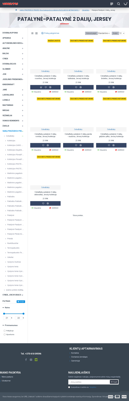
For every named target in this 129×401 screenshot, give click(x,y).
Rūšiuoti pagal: (82, 33)
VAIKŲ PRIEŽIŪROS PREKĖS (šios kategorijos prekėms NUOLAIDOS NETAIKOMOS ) (49, 10)
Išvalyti (21, 302)
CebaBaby (85, 10)
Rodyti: (115, 33)
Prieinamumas (11, 325)
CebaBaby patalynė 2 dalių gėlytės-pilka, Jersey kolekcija (111, 134)
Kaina (7, 307)
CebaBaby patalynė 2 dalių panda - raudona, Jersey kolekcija (78, 134)
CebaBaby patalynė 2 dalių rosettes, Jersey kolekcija (45, 77)
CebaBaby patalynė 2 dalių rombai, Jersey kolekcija (45, 134)
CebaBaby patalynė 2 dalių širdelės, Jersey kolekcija (111, 77)
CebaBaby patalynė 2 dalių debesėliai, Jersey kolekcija (45, 192)
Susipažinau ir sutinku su (82, 387)
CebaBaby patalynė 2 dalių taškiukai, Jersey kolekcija (78, 77)
